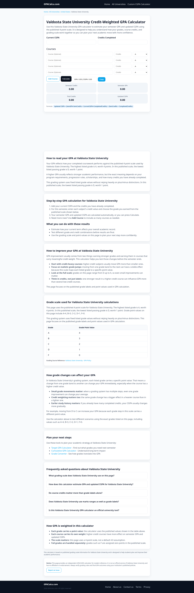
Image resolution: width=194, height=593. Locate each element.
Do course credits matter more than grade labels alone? (75, 493)
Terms (138, 587)
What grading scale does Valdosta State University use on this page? (81, 475)
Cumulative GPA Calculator (64, 450)
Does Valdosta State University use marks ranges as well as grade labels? (84, 501)
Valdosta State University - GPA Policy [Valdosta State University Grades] (78, 360)
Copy (102, 79)
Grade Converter (59, 453)
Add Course (53, 79)
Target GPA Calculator (61, 447)
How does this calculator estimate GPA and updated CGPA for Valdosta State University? (91, 484)
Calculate (66, 79)
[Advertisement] (97, 131)
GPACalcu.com (52, 4)
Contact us (128, 587)
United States (66, 12)
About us (117, 587)
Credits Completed (107, 37)
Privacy (147, 587)
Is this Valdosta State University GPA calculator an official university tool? (84, 510)
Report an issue (54, 570)
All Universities (119, 4)
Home (107, 4)
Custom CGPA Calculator (139, 4)
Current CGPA (53, 37)
